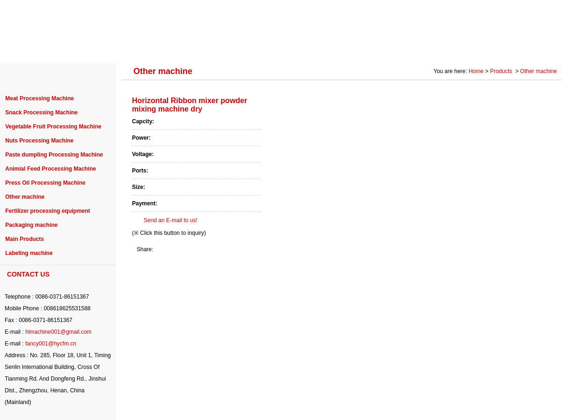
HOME (28, 48)
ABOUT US (76, 48)
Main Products (24, 239)
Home (476, 71)
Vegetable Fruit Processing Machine (53, 126)
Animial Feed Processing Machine (50, 168)
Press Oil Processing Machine (45, 183)
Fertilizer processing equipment (47, 211)
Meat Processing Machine (39, 98)
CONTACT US (531, 48)
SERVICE (358, 48)
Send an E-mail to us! (171, 220)
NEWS (312, 48)
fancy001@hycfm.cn (50, 343)
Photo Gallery (469, 48)
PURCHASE (262, 48)
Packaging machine (31, 225)
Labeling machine (28, 253)
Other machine (24, 197)
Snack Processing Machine (41, 112)
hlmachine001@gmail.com (58, 332)
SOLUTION (410, 48)
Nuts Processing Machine (39, 140)
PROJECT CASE (198, 48)
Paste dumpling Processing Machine (54, 154)
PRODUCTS (132, 48)
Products (502, 71)
